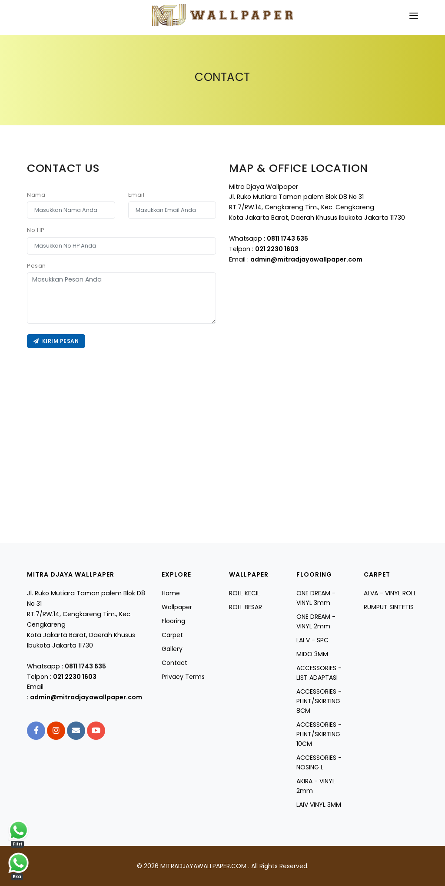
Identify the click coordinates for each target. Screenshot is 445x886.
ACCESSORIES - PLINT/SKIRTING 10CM (319, 734)
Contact (174, 662)
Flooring (173, 621)
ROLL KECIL (244, 593)
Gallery (172, 648)
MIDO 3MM (312, 654)
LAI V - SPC (312, 640)
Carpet (172, 635)
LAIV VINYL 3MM (318, 804)
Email (136, 195)
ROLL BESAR (245, 607)
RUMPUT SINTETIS (389, 607)
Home (171, 593)
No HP (36, 230)
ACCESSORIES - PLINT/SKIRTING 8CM (319, 701)
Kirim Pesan (56, 341)
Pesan (36, 266)
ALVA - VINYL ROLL (390, 593)
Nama (36, 195)
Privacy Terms (183, 676)
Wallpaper (177, 607)
